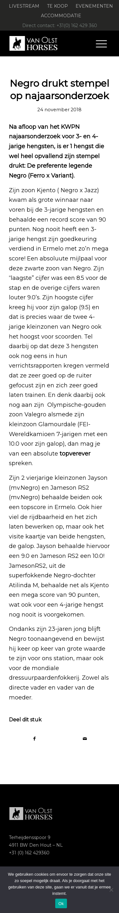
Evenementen (94, 6)
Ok (61, 903)
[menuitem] (24, 6)
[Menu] (101, 43)
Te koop (57, 6)
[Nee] (111, 890)
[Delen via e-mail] (85, 739)
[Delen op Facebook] (34, 739)
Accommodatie (61, 15)
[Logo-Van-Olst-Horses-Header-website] (49, 43)
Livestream (24, 6)
